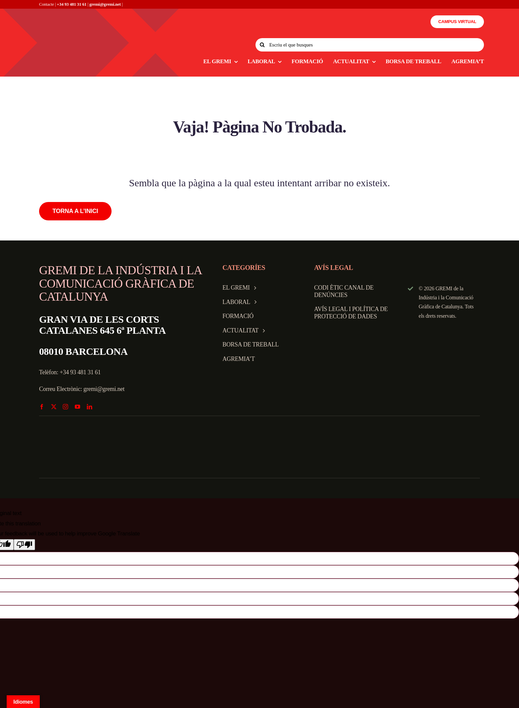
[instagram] (65, 406)
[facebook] (41, 406)
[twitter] (53, 406)
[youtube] (77, 406)
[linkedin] (89, 406)
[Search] (262, 45)
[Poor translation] (24, 544)
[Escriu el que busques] (369, 45)
